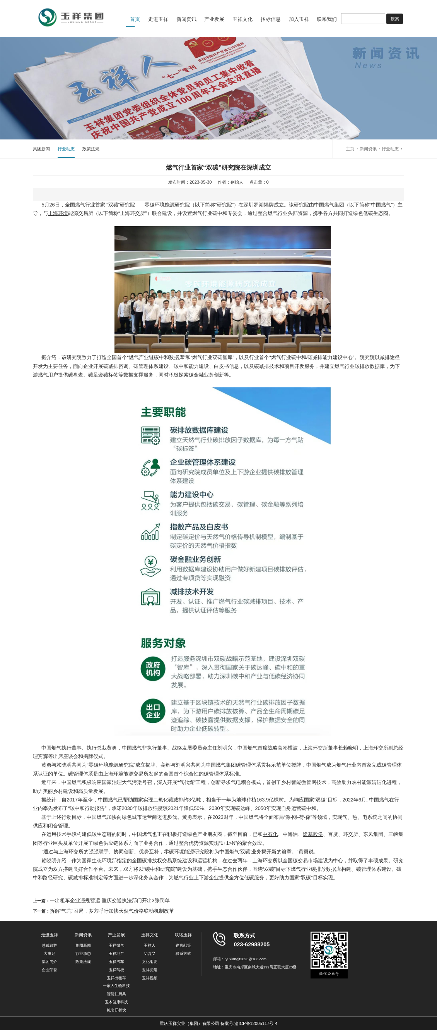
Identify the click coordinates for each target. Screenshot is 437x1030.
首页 (135, 19)
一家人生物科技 (116, 986)
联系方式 (183, 953)
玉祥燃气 (116, 945)
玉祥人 (149, 945)
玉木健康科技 (116, 1002)
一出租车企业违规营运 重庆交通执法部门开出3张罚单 (110, 900)
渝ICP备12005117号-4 (255, 1023)
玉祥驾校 (116, 970)
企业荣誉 (49, 970)
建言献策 (183, 945)
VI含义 (149, 953)
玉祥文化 (242, 19)
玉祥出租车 (116, 978)
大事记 (49, 953)
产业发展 (214, 19)
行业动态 (66, 148)
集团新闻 (41, 148)
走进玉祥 (158, 19)
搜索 (395, 18)
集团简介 (49, 961)
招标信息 (271, 19)
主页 (350, 148)
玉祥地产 (116, 953)
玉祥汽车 (116, 961)
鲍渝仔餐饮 (116, 1010)
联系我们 (327, 19)
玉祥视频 (149, 978)
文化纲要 (149, 961)
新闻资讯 (186, 19)
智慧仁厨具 (116, 994)
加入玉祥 (299, 19)
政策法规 (90, 148)
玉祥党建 (149, 970)
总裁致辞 (49, 945)
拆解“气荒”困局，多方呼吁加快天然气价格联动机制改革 (112, 911)
